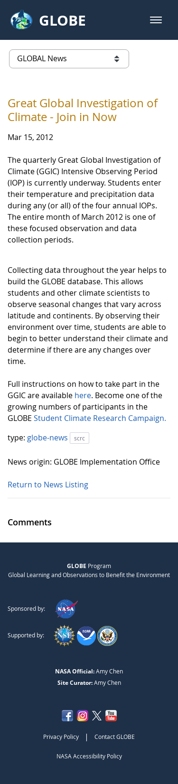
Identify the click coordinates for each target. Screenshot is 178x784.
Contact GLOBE (114, 736)
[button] (156, 20)
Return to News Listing (48, 484)
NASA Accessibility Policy (89, 756)
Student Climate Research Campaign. (100, 418)
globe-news (48, 437)
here (83, 395)
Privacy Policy (61, 736)
